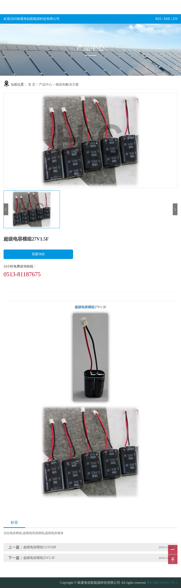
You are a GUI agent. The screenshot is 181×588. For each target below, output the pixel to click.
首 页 (32, 84)
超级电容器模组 (33, 533)
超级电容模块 (54, 533)
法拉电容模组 (13, 533)
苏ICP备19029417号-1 (162, 582)
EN (175, 19)
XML (167, 19)
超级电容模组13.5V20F (39, 547)
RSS (158, 19)
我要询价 (38, 254)
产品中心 (45, 84)
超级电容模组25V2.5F (39, 558)
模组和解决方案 (67, 84)
